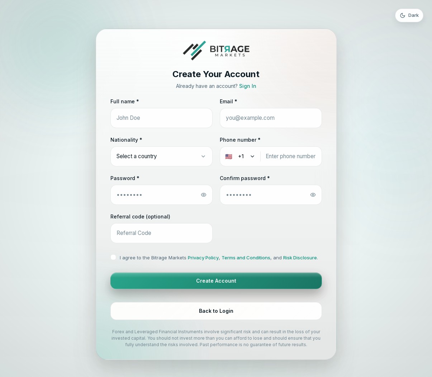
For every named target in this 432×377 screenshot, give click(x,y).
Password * (124, 178)
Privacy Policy (203, 257)
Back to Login (216, 311)
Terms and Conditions (246, 257)
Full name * (124, 101)
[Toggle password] (203, 195)
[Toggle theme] (409, 15)
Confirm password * (245, 178)
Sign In (247, 86)
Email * (228, 101)
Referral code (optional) (140, 216)
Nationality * (126, 140)
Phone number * (240, 140)
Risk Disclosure (300, 257)
